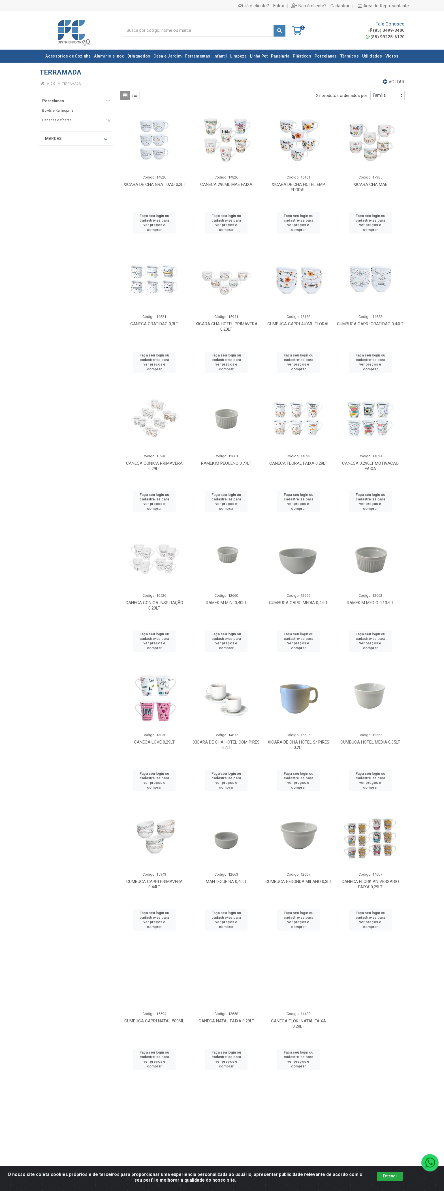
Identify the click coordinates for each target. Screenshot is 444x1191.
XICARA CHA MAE (370, 184)
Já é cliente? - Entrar (261, 5)
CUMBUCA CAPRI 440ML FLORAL (298, 323)
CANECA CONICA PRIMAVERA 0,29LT (154, 466)
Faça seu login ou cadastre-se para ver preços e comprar (154, 223)
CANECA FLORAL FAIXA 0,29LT (298, 463)
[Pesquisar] (279, 31)
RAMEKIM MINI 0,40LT (226, 602)
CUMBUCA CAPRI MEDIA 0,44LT (298, 602)
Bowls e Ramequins (58, 110)
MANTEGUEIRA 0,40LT (226, 881)
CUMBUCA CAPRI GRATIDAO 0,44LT (370, 323)
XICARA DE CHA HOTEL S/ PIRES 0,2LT (298, 745)
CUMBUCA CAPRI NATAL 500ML (154, 1021)
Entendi (390, 1184)
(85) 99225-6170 (385, 36)
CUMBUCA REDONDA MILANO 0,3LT (298, 881)
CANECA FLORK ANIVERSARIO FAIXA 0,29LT (370, 884)
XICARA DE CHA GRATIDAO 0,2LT (154, 184)
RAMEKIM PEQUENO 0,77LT (226, 463)
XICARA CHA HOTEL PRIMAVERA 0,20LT (226, 326)
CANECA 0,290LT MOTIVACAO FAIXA (370, 466)
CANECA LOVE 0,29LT (154, 742)
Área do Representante (383, 5)
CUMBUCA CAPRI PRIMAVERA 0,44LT (154, 884)
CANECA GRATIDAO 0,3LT (154, 323)
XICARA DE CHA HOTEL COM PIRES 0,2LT (226, 745)
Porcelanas (53, 101)
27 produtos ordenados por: (342, 95)
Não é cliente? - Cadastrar (320, 5)
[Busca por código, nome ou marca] (198, 31)
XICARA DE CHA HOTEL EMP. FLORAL (298, 187)
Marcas (76, 138)
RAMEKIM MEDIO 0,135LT (370, 602)
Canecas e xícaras (57, 120)
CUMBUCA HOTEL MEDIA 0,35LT (370, 742)
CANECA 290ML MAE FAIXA (226, 184)
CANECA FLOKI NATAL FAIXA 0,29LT (298, 1023)
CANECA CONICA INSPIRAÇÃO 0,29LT (154, 605)
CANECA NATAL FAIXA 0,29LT (226, 1021)
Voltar (393, 81)
